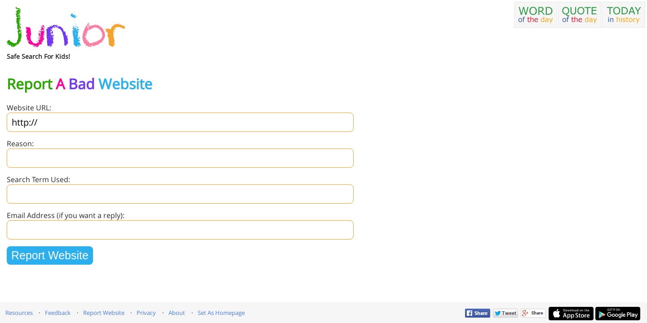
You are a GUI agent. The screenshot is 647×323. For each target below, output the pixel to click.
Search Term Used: (38, 179)
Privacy (146, 313)
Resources (19, 313)
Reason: (20, 143)
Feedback (58, 313)
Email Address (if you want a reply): (65, 215)
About (176, 313)
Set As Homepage (221, 313)
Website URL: (29, 108)
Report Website (103, 313)
